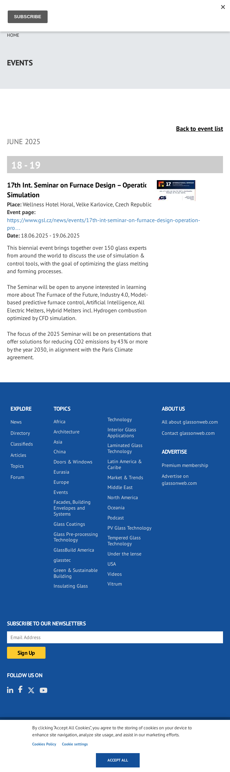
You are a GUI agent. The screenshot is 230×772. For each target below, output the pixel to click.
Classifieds (22, 444)
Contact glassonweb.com (188, 433)
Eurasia (61, 472)
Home (13, 35)
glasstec (62, 560)
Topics (17, 466)
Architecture (66, 432)
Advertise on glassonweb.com (179, 479)
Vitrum (114, 584)
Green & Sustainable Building (76, 573)
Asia (58, 442)
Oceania (116, 507)
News (16, 422)
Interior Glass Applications (121, 432)
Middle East (120, 487)
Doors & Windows (73, 462)
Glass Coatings (69, 524)
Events (61, 492)
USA (111, 564)
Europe (61, 482)
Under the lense (124, 554)
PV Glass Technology (129, 528)
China (60, 451)
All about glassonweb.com (190, 422)
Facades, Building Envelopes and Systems (72, 508)
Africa (59, 421)
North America (122, 497)
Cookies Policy (44, 744)
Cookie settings (75, 744)
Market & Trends (125, 477)
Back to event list (199, 129)
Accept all (117, 760)
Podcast (115, 518)
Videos (114, 574)
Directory (20, 433)
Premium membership (185, 465)
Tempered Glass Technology (124, 540)
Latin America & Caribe (124, 464)
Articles (18, 455)
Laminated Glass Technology (124, 448)
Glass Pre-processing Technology (76, 537)
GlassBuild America (74, 550)
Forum (17, 477)
